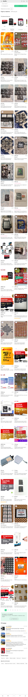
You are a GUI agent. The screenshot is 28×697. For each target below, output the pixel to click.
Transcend (24, 658)
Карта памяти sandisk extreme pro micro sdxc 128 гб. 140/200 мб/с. (6, 607)
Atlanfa (7, 658)
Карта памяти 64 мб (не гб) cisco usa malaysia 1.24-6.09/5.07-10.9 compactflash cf (7, 527)
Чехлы (2, 663)
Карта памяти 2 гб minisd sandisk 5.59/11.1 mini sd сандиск (20, 159)
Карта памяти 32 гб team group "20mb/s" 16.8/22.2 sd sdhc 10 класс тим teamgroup (20, 238)
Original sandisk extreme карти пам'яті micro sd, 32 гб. (20, 448)
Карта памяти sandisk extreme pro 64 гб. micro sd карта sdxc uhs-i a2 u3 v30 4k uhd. (20, 370)
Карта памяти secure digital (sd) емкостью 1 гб (20, 185)
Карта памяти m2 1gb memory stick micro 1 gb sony (20, 500)
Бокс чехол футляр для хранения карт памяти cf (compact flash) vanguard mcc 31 (20, 474)
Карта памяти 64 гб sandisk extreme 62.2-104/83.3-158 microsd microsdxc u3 (19, 343)
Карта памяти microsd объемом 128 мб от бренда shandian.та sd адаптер (20, 212)
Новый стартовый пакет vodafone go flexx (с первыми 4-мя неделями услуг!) (20, 289)
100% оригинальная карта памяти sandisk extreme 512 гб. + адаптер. (7, 448)
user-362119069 (9, 648)
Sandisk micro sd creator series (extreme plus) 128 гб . (7, 396)
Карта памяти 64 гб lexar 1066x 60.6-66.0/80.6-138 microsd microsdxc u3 (6, 343)
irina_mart (8, 633)
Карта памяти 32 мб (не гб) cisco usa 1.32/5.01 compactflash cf (20, 527)
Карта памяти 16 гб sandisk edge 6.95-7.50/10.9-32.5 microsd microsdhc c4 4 (20, 264)
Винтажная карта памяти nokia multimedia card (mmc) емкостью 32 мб (7, 238)
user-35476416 (8, 626)
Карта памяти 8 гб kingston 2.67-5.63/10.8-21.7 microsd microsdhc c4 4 (20, 107)
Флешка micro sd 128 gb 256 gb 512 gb (20, 55)
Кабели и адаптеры (20, 663)
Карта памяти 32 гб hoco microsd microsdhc (20, 396)
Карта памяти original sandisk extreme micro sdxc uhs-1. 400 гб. (7, 290)
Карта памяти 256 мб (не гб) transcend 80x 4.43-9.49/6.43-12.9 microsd (20, 133)
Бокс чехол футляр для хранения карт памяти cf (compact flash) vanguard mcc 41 (7, 474)
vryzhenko (8, 639)
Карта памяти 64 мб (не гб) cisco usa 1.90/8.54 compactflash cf (7, 133)
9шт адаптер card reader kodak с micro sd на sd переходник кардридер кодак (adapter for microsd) (20, 607)
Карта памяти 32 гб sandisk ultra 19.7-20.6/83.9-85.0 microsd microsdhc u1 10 (7, 185)
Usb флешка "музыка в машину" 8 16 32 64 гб (14, 635)
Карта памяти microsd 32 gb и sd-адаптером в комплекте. (14, 651)
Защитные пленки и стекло (10, 663)
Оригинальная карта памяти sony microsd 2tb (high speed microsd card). (20, 316)
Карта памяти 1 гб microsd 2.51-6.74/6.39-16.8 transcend (7, 81)
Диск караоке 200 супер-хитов (7, 54)
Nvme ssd (18, 658)
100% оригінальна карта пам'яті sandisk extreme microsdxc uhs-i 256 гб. (20, 422)
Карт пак (3, 658)
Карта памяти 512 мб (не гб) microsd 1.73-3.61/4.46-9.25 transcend (6, 159)
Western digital (12, 658)
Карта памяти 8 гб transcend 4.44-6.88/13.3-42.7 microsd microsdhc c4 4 (6, 107)
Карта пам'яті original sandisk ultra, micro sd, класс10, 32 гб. (6, 500)
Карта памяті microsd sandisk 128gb (6, 316)
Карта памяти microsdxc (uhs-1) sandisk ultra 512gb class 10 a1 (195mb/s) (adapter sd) (7, 553)
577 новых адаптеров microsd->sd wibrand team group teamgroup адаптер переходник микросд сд (7, 580)
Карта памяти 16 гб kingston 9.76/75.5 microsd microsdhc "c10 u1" (7, 212)
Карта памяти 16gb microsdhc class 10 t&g (20, 553)
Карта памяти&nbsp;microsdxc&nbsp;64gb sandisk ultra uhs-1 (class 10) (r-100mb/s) (20, 579)
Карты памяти (4, 3)
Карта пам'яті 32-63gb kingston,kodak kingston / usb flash (7, 370)
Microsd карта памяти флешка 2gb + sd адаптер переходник (15, 629)
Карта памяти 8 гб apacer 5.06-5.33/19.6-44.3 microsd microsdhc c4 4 (20, 81)
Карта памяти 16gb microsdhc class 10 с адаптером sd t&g (6, 422)
